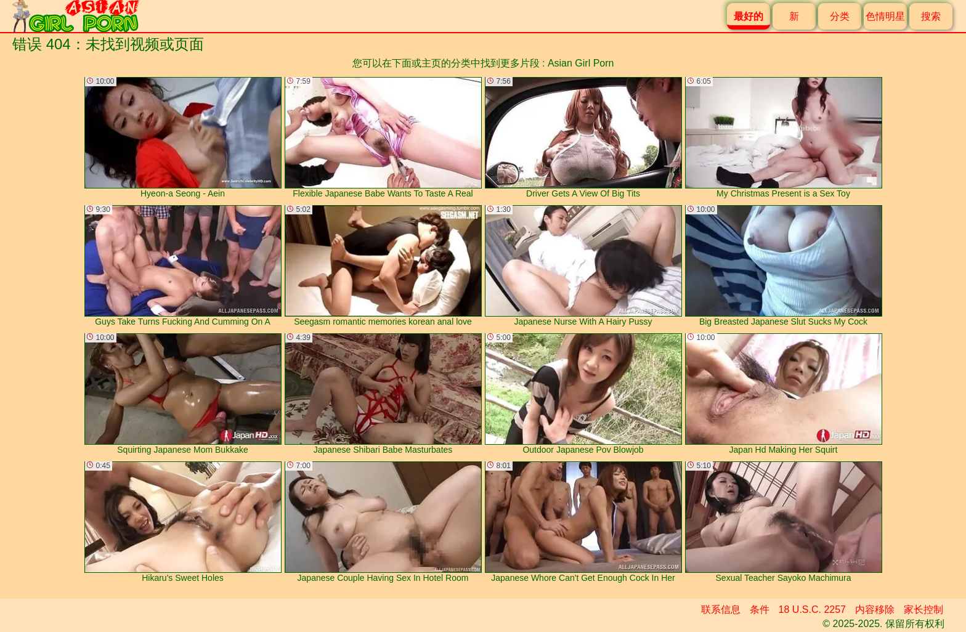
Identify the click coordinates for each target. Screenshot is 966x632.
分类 (840, 16)
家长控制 (923, 609)
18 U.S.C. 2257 (812, 609)
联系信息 (721, 609)
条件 (759, 609)
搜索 (931, 16)
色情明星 (885, 16)
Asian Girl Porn (581, 63)
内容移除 (875, 609)
